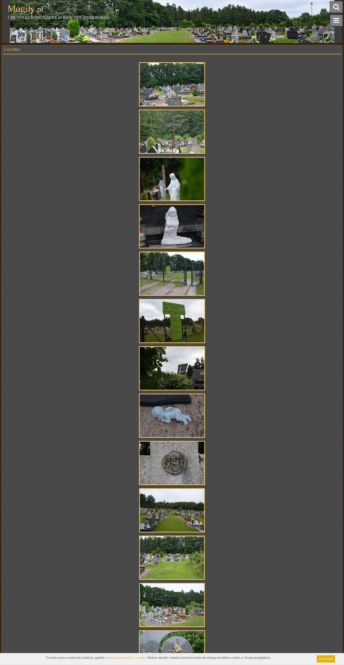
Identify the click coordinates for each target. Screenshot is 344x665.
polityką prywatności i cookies (126, 657)
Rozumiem (326, 658)
